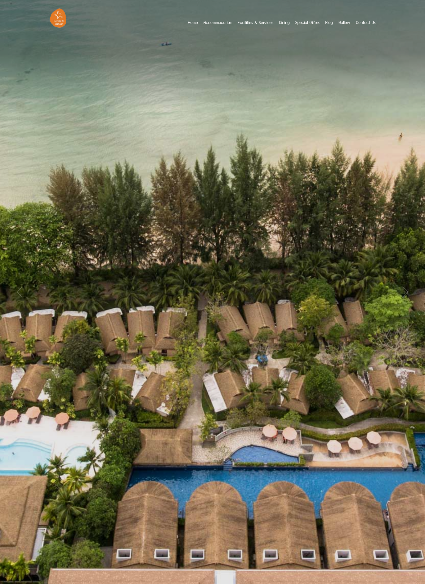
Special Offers (307, 22)
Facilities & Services (255, 22)
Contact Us (366, 22)
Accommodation (217, 22)
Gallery (344, 22)
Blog (329, 22)
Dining (284, 22)
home (193, 22)
